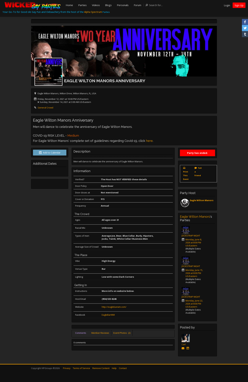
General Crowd (45, 107)
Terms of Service (81, 368)
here (149, 141)
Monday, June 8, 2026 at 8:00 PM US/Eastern (193, 242)
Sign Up (239, 5)
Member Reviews (100, 332)
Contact (123, 368)
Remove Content (100, 368)
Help (114, 368)
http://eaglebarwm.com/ (114, 306)
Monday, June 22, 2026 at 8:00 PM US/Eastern (194, 303)
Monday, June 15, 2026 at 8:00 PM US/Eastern (194, 273)
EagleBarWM (108, 314)
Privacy (66, 368)
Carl (184, 344)
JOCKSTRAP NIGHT (191, 235)
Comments (80, 332)
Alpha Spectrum (93, 12)
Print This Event (186, 175)
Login (227, 5)
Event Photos (121, 332)
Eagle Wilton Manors (201, 200)
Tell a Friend (198, 172)
